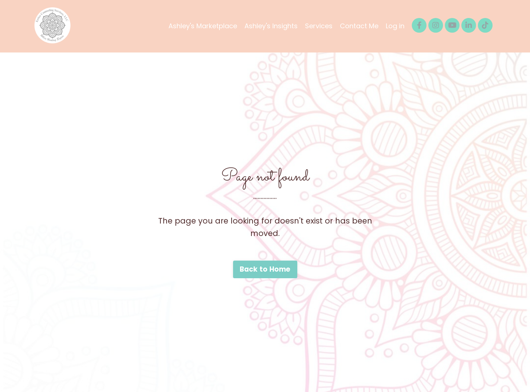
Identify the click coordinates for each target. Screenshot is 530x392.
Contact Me (359, 25)
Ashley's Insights (271, 25)
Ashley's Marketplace (202, 25)
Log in (395, 25)
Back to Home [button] (265, 269)
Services (319, 25)
